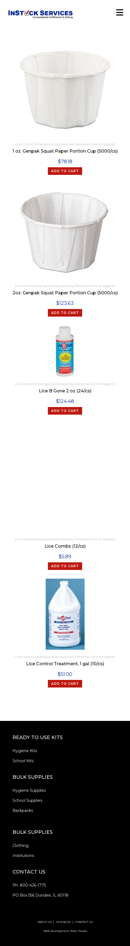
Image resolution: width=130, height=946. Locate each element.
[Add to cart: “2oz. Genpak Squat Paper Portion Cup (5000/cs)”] (65, 313)
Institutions (23, 855)
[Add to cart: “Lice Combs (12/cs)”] (65, 566)
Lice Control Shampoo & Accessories (44, 144)
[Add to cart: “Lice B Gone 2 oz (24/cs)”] (65, 411)
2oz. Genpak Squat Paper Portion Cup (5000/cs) (65, 292)
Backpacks (23, 810)
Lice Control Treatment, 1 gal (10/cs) (65, 663)
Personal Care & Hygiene (95, 144)
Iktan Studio (78, 931)
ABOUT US (45, 922)
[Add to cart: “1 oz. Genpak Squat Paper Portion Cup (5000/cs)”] (65, 171)
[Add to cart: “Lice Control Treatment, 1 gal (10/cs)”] (65, 684)
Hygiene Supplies (29, 790)
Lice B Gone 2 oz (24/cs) (65, 390)
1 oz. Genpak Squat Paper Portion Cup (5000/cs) (65, 151)
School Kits (23, 760)
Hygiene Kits (25, 750)
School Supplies (27, 800)
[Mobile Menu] (117, 14)
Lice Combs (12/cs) (65, 546)
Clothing (21, 845)
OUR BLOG (63, 922)
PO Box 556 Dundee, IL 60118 (41, 895)
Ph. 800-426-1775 (29, 885)
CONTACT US (84, 922)
